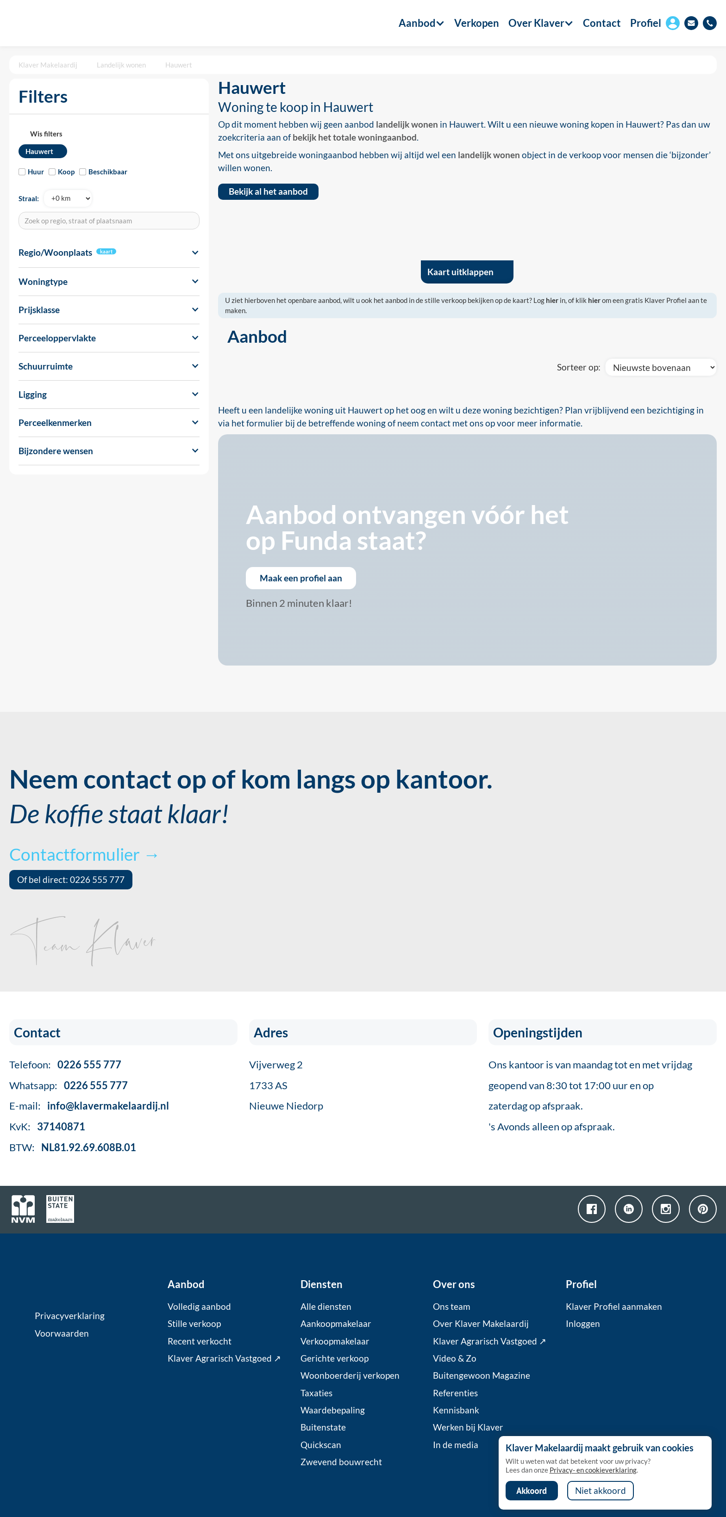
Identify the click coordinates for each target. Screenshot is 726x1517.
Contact (602, 23)
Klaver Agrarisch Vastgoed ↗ (224, 1358)
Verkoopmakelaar (334, 1341)
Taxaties (316, 1393)
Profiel (645, 23)
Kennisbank (456, 1410)
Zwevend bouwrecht (341, 1462)
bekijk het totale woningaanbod (355, 137)
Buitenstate (323, 1427)
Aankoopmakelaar (335, 1324)
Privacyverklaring (70, 1316)
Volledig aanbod (199, 1306)
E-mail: (89, 1105)
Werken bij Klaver (468, 1427)
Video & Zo (454, 1358)
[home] (61, 23)
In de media (455, 1445)
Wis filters (46, 134)
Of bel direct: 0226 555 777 (71, 880)
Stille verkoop (194, 1324)
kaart (106, 251)
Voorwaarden (62, 1333)
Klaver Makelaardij (48, 65)
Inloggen (583, 1324)
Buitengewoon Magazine (481, 1375)
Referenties (455, 1393)
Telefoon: (65, 1064)
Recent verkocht (200, 1341)
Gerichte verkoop (334, 1358)
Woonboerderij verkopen (350, 1375)
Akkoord (531, 1490)
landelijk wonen (407, 124)
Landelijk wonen (121, 65)
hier (552, 300)
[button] (417, 23)
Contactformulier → (84, 854)
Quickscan (320, 1445)
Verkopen (476, 23)
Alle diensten (325, 1306)
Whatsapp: (68, 1085)
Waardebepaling (332, 1410)
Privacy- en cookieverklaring (593, 1470)
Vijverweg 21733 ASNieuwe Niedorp (286, 1085)
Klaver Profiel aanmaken (614, 1306)
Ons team (451, 1306)
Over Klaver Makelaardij (481, 1324)
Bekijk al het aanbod (268, 191)
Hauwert (178, 65)
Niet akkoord (600, 1491)
